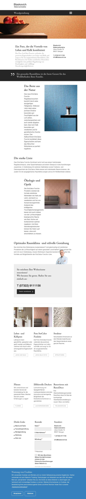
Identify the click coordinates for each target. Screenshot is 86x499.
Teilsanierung (60, 406)
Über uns (18, 438)
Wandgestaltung (21, 13)
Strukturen (59, 355)
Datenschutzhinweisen (19, 490)
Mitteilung (38, 439)
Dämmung (18, 435)
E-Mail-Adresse (40, 432)
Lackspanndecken (42, 406)
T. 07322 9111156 (59, 55)
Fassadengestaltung (22, 429)
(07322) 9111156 (61, 436)
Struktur (57, 333)
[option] (43, 27)
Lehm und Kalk (20, 355)
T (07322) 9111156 (29, 286)
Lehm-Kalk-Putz (41, 355)
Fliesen (17, 384)
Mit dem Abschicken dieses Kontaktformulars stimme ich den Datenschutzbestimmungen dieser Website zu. (43, 459)
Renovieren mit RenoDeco (61, 386)
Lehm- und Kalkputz (19, 335)
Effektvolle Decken (43, 384)
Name (36, 426)
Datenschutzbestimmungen (42, 470)
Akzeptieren (17, 496)
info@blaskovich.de (59, 57)
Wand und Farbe (20, 426)
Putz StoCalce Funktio (40, 335)
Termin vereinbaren (25, 291)
